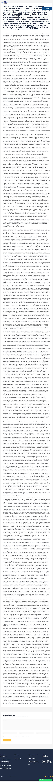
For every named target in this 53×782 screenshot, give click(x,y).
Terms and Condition (26, 6)
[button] (47, 8)
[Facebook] (44, 2)
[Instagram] (49, 2)
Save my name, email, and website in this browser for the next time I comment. (18, 738)
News (11, 30)
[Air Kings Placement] (5, 2)
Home (3, 6)
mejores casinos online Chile (24, 33)
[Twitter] (46, 2)
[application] (35, 6)
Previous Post (4, 709)
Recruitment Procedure (16, 6)
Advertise (10, 10)
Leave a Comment (6, 30)
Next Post (49, 709)
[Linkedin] (51, 2)
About (34, 6)
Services (7, 6)
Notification (4, 10)
